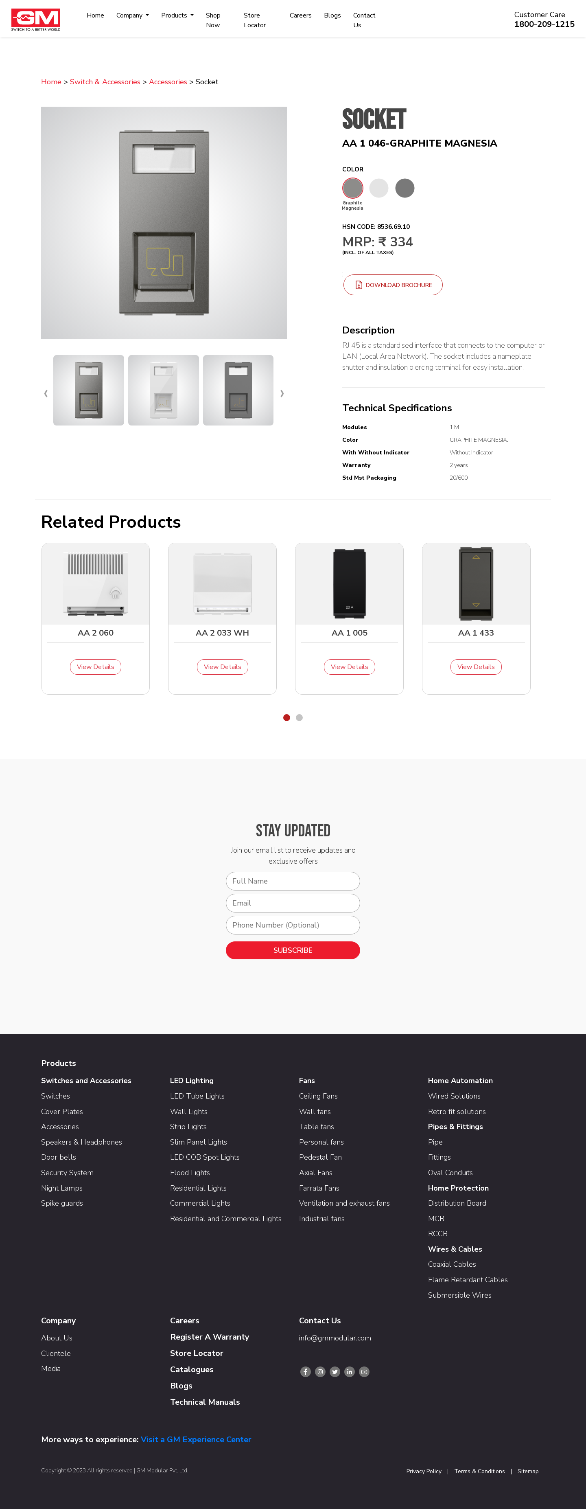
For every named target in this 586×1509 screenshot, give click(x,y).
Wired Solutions (454, 1096)
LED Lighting (192, 1081)
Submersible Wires (460, 1295)
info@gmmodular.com (335, 1338)
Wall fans (315, 1111)
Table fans (316, 1127)
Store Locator (255, 20)
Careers (301, 15)
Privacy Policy (424, 1471)
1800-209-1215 (544, 24)
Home (95, 15)
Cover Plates (62, 1111)
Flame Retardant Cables (468, 1280)
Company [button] (130, 15)
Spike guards (62, 1203)
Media (51, 1368)
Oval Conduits (450, 1173)
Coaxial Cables (452, 1264)
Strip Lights (188, 1127)
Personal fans (321, 1142)
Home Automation (460, 1081)
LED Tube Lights (197, 1096)
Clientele (56, 1353)
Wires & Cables (455, 1249)
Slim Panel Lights (198, 1142)
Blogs (332, 15)
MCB (436, 1219)
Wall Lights (189, 1111)
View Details (95, 666)
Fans (307, 1081)
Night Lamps (62, 1188)
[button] (286, 717)
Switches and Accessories (86, 1081)
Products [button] (175, 15)
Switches (55, 1096)
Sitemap (528, 1471)
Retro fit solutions (457, 1111)
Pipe (435, 1142)
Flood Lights (190, 1173)
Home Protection (458, 1188)
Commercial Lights (200, 1203)
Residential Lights (198, 1188)
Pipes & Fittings (455, 1127)
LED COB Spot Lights (205, 1157)
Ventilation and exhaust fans (344, 1203)
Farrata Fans (319, 1188)
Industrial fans (322, 1219)
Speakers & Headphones (81, 1142)
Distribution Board (457, 1203)
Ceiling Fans (318, 1096)
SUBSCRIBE (293, 950)
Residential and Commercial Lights (226, 1219)
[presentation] (45, 392)
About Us (56, 1338)
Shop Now (213, 20)
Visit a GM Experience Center (196, 1439)
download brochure (393, 285)
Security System (67, 1173)
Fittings (439, 1157)
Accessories (168, 82)
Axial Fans (315, 1173)
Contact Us (364, 20)
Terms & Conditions (479, 1471)
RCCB (438, 1234)
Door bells (58, 1157)
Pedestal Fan (320, 1157)
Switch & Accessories (105, 82)
